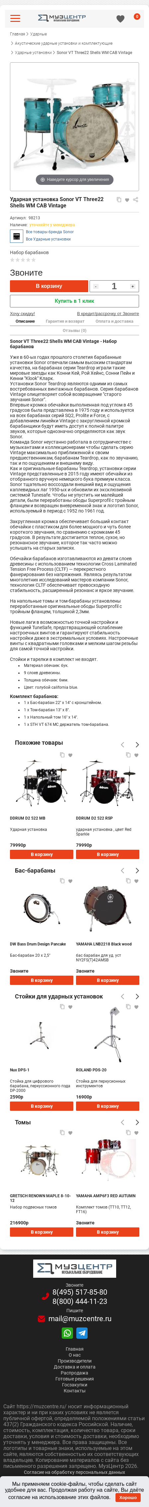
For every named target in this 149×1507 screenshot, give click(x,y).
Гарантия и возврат (65, 321)
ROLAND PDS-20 (91, 1070)
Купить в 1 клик (74, 301)
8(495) (79, 1292)
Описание (25, 321)
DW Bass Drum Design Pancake (38, 944)
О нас (75, 1355)
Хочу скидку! (22, 313)
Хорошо (128, 1497)
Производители (75, 1361)
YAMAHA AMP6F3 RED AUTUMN (105, 1196)
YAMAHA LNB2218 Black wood (104, 944)
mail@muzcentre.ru (80, 1319)
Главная (75, 1349)
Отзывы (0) (75, 330)
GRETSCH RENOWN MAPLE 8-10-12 (40, 1198)
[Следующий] (137, 744)
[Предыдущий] (122, 744)
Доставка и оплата (75, 1367)
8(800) (79, 1302)
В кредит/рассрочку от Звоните (108, 313)
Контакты (75, 1390)
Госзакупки (74, 1384)
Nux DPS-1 (20, 1070)
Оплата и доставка (114, 321)
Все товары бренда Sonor (50, 232)
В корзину (49, 286)
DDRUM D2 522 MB (27, 818)
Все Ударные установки (48, 239)
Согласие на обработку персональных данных (74, 1472)
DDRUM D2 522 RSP (94, 818)
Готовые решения (74, 1378)
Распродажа (74, 1372)
